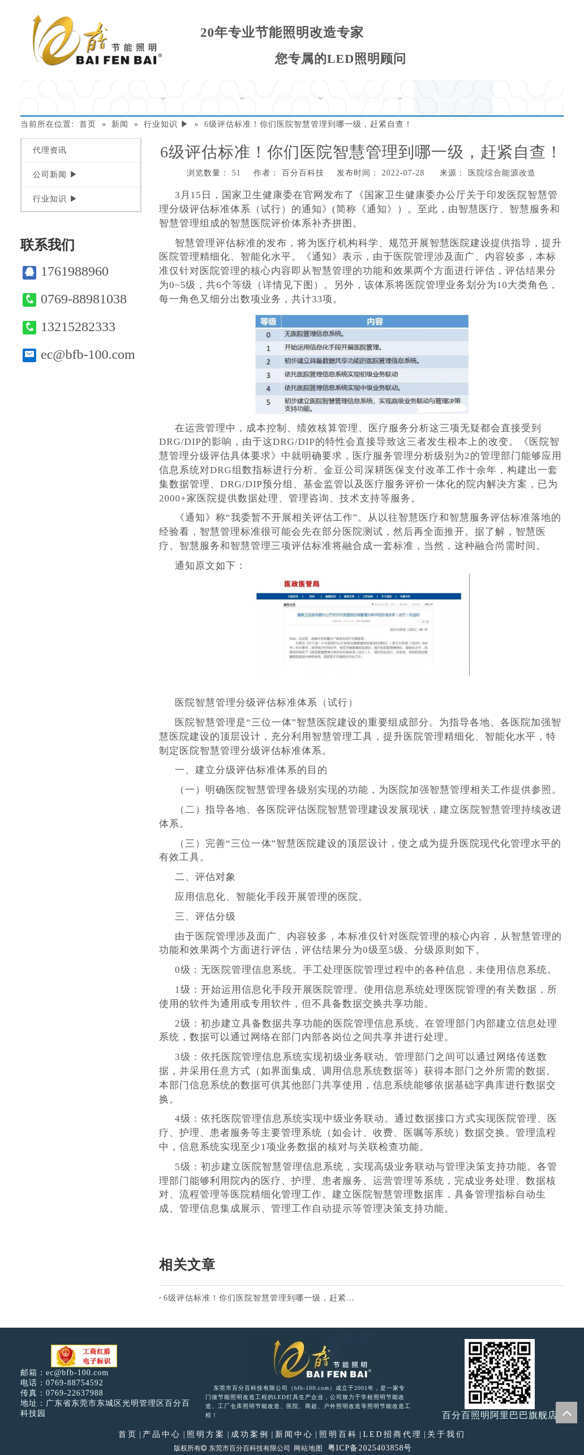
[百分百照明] (97, 40)
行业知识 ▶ (55, 199)
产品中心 (162, 1434)
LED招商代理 (392, 1434)
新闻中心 (294, 1434)
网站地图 (308, 1448)
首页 (128, 1434)
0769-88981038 (75, 299)
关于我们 (446, 1434)
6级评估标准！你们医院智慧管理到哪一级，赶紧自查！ (260, 1298)
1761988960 (66, 271)
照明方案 (206, 1434)
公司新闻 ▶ (55, 174)
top (566, 1412)
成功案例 (250, 1434)
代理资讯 (50, 150)
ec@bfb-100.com (79, 354)
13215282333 (69, 326)
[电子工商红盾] (84, 1356)
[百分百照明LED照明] (315, 1358)
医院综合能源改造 (502, 173)
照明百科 (338, 1434)
